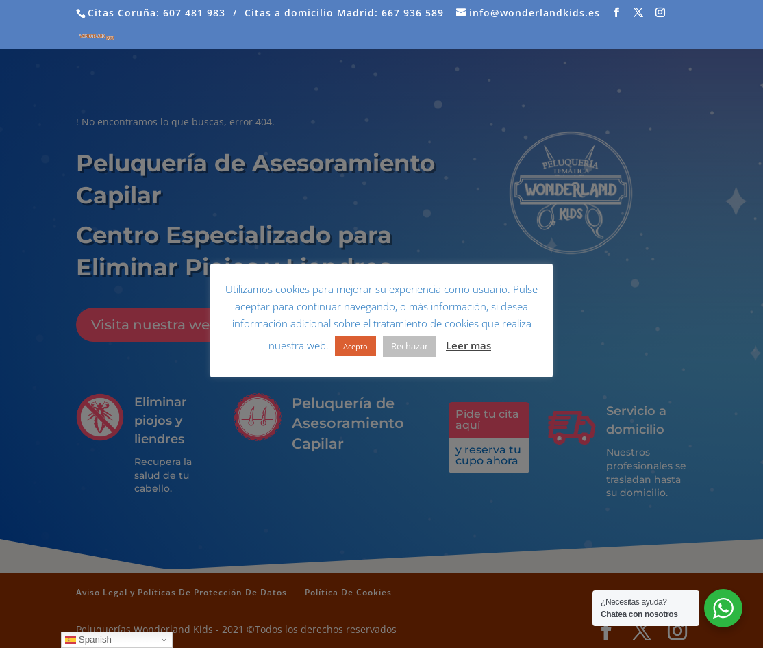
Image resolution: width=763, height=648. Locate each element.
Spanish (88, 639)
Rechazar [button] (409, 346)
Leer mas (468, 345)
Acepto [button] (355, 346)
